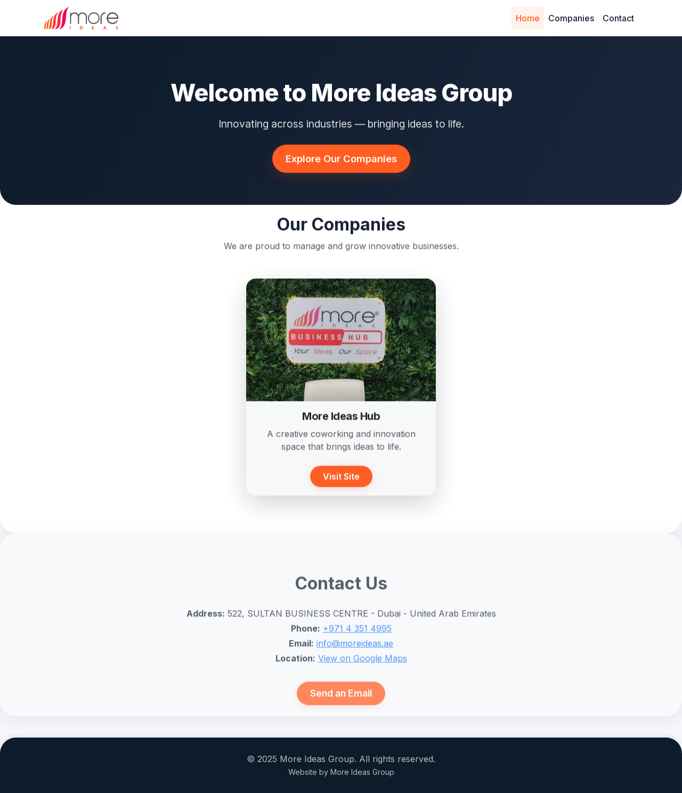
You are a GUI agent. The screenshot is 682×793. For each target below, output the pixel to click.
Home (528, 18)
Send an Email (341, 713)
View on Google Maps (362, 679)
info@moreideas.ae (354, 664)
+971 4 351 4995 (357, 649)
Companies (571, 18)
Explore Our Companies (341, 160)
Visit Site (341, 480)
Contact (618, 18)
